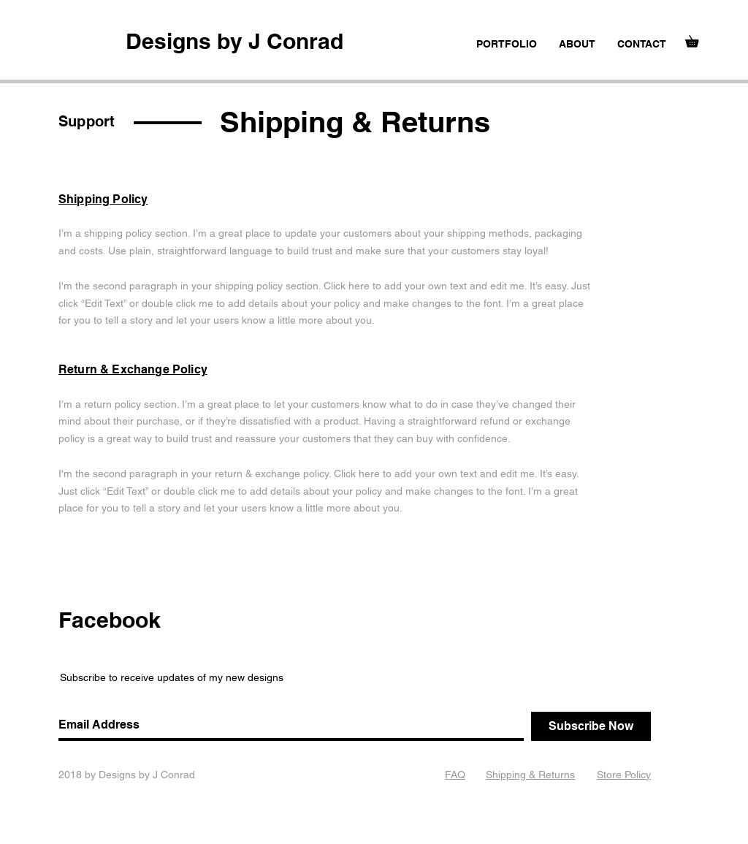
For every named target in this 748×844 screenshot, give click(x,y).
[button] (697, 39)
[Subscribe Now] (591, 726)
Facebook (109, 620)
